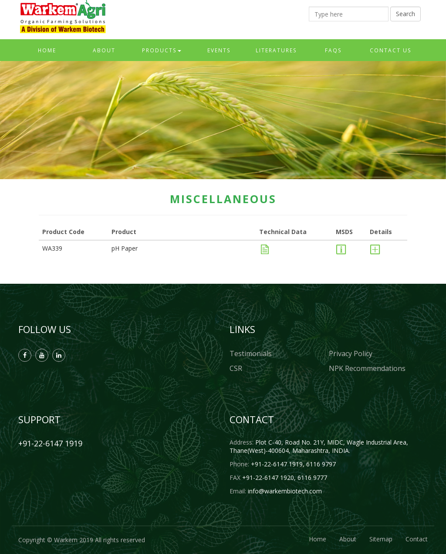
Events (219, 50)
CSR (236, 368)
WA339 (52, 248)
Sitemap (380, 539)
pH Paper (125, 248)
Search (405, 14)
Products (161, 50)
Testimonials (251, 353)
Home (47, 50)
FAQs (333, 50)
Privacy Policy (350, 353)
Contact (416, 539)
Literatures (276, 50)
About (104, 50)
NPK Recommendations (367, 368)
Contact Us (391, 50)
